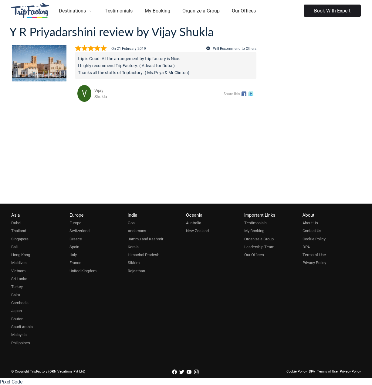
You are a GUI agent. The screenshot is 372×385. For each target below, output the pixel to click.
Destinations (76, 10)
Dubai (16, 222)
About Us (310, 222)
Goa (131, 222)
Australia (193, 222)
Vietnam (18, 270)
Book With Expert (332, 10)
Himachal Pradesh (143, 254)
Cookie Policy (314, 239)
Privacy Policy (314, 262)
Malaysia (19, 334)
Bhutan (17, 318)
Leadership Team (259, 246)
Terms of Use (314, 254)
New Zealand (197, 230)
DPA (306, 246)
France (75, 262)
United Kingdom (82, 270)
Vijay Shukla (100, 93)
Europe (75, 222)
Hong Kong (20, 254)
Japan (16, 310)
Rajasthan (136, 270)
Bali (14, 246)
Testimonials (119, 10)
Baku (15, 294)
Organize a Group (201, 10)
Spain (74, 246)
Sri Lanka (19, 278)
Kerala (133, 246)
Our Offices (244, 10)
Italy (73, 254)
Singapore (20, 239)
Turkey (17, 286)
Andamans (137, 230)
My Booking (157, 10)
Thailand (18, 230)
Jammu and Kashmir (145, 239)
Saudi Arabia (22, 326)
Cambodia (20, 302)
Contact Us (312, 230)
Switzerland (79, 230)
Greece (75, 239)
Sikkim (134, 262)
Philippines (20, 342)
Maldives (19, 262)
